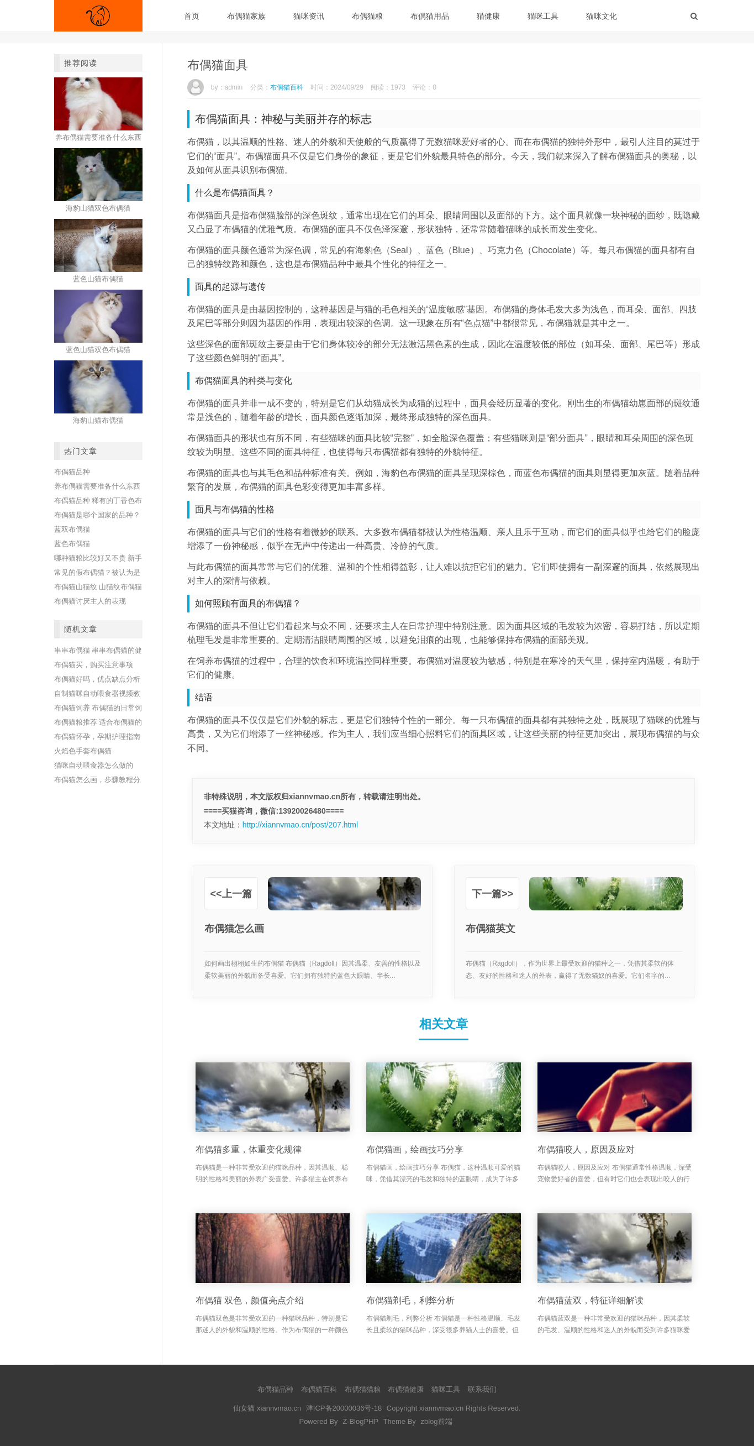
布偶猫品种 (72, 472)
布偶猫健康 (406, 1389)
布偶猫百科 (286, 87)
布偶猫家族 (246, 16)
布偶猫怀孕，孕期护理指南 (97, 736)
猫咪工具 (543, 16)
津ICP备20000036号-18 (344, 1408)
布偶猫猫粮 (363, 1389)
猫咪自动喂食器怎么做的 (93, 765)
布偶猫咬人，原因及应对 (586, 1149)
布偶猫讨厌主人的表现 (90, 601)
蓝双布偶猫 (72, 529)
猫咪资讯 (308, 16)
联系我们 (482, 1389)
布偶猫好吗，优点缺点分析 (97, 679)
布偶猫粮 (367, 16)
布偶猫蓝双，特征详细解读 (590, 1300)
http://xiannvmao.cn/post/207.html (300, 824)
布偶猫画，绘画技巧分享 (414, 1149)
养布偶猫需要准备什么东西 (97, 486)
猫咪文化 (601, 16)
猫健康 (488, 16)
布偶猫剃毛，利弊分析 (410, 1300)
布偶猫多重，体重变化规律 (249, 1149)
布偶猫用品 (429, 16)
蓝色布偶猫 (72, 543)
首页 (191, 16)
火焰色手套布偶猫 (83, 751)
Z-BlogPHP (360, 1421)
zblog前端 (436, 1421)
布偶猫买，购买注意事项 (93, 665)
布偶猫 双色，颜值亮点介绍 (250, 1300)
